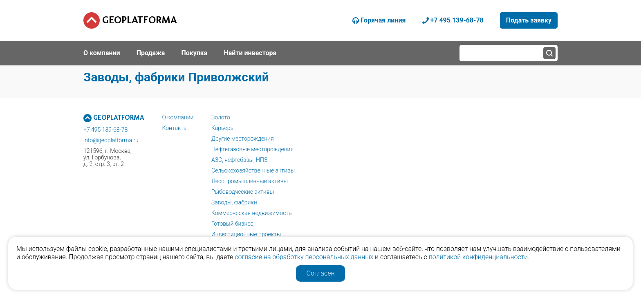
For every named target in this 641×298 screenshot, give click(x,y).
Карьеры (223, 128)
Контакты (175, 128)
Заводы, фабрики (234, 202)
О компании (177, 117)
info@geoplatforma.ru (111, 140)
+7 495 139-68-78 (105, 129)
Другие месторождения (242, 138)
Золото (220, 117)
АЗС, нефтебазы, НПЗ (239, 160)
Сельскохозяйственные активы (253, 170)
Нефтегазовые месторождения (252, 149)
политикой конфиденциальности (478, 257)
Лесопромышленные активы (249, 181)
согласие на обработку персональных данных (304, 257)
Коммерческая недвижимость (251, 213)
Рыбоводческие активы (242, 191)
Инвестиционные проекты (246, 234)
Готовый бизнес (232, 223)
